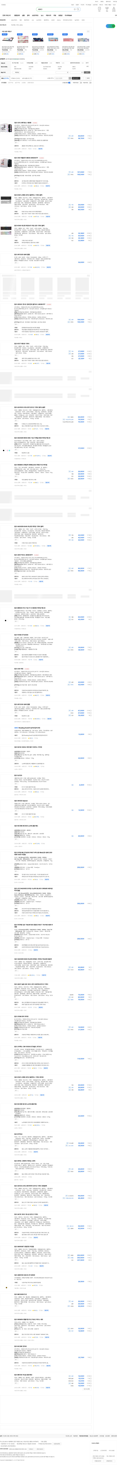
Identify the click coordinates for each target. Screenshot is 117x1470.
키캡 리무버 (25, 204)
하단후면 (51, 135)
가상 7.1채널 (25, 440)
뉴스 (42, 15)
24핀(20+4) (26, 1054)
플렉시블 (30, 445)
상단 (25, 132)
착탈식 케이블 (17, 204)
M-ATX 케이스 (17, 1019)
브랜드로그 (24, 148)
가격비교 (15, 78)
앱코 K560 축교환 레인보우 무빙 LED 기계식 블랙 (29, 226)
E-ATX (29, 160)
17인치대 (22, 832)
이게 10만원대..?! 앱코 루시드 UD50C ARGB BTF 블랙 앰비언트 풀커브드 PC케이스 (36, 331)
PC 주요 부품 (15, 63)
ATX (29, 125)
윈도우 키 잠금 (48, 201)
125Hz (42, 1138)
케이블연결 (27, 1049)
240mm (40, 172)
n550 (83, 20)
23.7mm (25, 1143)
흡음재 (15, 415)
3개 (31, 1056)
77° (47, 257)
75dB (47, 1163)
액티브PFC (44, 1051)
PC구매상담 (88, 4)
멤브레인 (30, 1137)
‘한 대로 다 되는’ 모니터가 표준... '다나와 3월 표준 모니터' (35, 874)
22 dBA (29, 837)
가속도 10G (42, 469)
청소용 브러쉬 (32, 204)
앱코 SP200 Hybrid (20, 801)
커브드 (37, 895)
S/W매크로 (43, 411)
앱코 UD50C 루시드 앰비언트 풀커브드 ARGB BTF (29, 304)
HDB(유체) (43, 642)
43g (42, 988)
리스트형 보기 (82, 78)
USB (19, 257)
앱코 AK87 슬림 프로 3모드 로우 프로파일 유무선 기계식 (31, 984)
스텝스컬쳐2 (26, 201)
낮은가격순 (10, 82)
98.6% (36, 864)
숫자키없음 (30, 990)
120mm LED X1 (41, 313)
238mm (24, 170)
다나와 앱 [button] (3, 4)
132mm (35, 995)
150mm (23, 1052)
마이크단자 (22, 807)
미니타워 (29, 1021)
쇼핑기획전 (95, 4)
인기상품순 (3, 82)
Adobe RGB (31, 864)
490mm (34, 133)
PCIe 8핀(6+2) (25, 1056)
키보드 (15, 198)
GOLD (42, 1049)
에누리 (96, 1)
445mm (41, 351)
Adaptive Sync (30, 901)
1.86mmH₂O (36, 644)
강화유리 (37, 128)
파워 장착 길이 (34, 135)
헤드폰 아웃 (34, 896)
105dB (32, 612)
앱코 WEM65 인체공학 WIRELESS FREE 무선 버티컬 (30, 465)
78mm (42, 472)
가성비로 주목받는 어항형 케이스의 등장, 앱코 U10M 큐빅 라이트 (36, 1034)
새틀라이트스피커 (18, 778)
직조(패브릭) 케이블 (19, 536)
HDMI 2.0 (22, 869)
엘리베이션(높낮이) (31, 860)
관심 (35, 148)
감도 (44, 1163)
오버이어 (20, 444)
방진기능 (38, 532)
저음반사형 (23, 805)
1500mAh (18, 199)
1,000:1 (50, 859)
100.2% (47, 934)
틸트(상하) (39, 860)
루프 (27, 966)
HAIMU (32, 411)
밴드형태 (35, 445)
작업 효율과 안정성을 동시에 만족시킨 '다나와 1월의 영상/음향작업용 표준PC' (36, 329)
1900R (42, 895)
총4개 (25, 167)
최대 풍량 (17, 644)
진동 (28, 442)
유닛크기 (44, 780)
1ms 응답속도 (18, 201)
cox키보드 (38, 20)
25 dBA (28, 1117)
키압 (36, 199)
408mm (37, 162)
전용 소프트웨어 (40, 442)
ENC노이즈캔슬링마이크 (20, 442)
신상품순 (24, 82)
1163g (45, 1197)
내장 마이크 (17, 259)
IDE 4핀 (42, 1056)
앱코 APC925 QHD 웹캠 (22, 254)
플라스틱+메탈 (31, 1112)
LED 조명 (18, 860)
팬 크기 (20, 642)
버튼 (51, 675)
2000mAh (23, 988)
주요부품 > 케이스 (17, 25)
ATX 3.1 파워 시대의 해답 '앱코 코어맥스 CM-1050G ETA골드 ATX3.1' (36, 1063)
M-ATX (32, 125)
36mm (44, 837)
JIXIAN (31, 199)
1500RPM (22, 1117)
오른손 (26, 471)
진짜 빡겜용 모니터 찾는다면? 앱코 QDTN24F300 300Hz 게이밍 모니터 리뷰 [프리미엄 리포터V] (36, 945)
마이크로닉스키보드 (67, 20)
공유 (115, 15)
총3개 (25, 676)
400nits (16, 896)
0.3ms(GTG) (29, 931)
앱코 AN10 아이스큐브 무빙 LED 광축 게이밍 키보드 (8, 47)
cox (33, 20)
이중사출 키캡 (27, 203)
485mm (44, 680)
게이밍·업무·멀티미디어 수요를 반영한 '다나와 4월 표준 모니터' (36, 910)
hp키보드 (77, 20)
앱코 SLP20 (18, 775)
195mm (24, 1026)
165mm (24, 127)
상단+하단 (47, 471)
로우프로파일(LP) (18, 992)
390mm (34, 1117)
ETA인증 (38, 1049)
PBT (51, 415)
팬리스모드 (22, 1057)
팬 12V (22, 646)
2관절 (34, 755)
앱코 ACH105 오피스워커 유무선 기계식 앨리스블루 (29, 407)
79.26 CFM (23, 644)
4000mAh (18, 1190)
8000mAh (18, 411)
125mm (16, 537)
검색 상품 (27, 78)
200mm (41, 135)
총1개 (25, 1024)
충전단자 (23, 614)
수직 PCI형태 (23, 561)
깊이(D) (39, 133)
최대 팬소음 (43, 644)
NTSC (50, 864)
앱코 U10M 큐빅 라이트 (21, 1016)
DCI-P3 (42, 864)
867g (29, 206)
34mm (20, 353)
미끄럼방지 (18, 1113)
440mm (49, 966)
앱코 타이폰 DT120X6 (21, 635)
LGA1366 (27, 639)
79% (15, 865)
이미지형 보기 (84, 78)
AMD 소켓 (50, 639)
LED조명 (41, 833)
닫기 (16, 142)
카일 (42, 961)
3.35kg (28, 933)
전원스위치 (16, 472)
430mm (34, 567)
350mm (39, 837)
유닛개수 (35, 780)
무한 (46, 199)
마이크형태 (24, 445)
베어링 (38, 642)
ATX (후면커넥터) (38, 160)
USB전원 (16, 781)
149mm (37, 472)
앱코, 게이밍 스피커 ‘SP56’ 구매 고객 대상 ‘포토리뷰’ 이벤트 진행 (36, 1174)
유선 (24, 228)
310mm (34, 1026)
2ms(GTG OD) (38, 859)
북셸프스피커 (17, 803)
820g (24, 353)
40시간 (41, 612)
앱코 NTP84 (18, 1134)
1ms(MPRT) (48, 895)
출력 (28, 778)
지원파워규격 (22, 135)
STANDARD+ (17, 1051)
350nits (36, 931)
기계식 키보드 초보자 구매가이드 (29, 543)
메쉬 (26, 128)
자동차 (72, 4)
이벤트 (106, 4)
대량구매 (40, 148)
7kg (51, 860)
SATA (34, 1056)
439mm (33, 233)
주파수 (43, 778)
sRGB (21, 864)
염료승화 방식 (46, 1193)
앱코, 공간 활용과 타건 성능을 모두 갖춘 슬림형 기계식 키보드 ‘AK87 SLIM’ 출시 (36, 1002)
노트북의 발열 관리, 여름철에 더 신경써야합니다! (33, 763)
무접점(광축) (29, 961)
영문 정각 (16, 993)
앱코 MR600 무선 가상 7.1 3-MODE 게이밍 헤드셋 (29, 608)
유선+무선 (25, 198)
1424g (32, 418)
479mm (34, 170)
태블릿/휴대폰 (44, 63)
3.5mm (34, 610)
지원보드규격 (24, 125)
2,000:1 (22, 896)
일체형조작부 (26, 615)
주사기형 (35, 649)
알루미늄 (47, 755)
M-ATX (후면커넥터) (19, 162)
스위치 (27, 199)
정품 (72, 617)
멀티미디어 (47, 203)
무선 (20, 467)
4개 (45, 1056)
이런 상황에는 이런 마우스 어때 (29, 479)
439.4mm (42, 204)
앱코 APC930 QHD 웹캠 (22, 704)
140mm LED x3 (18, 132)
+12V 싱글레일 (26, 1051)
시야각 (43, 257)
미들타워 (29, 127)
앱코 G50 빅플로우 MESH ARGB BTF (26, 158)
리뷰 (55, 15)
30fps (39, 257)
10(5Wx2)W (27, 1163)
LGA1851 (44, 639)
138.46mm (30, 1197)
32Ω (34, 440)
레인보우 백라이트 (45, 230)
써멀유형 (30, 649)
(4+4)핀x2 (38, 1054)
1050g (29, 537)
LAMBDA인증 (48, 1049)
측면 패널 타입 (31, 128)
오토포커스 (23, 259)
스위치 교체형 (40, 201)
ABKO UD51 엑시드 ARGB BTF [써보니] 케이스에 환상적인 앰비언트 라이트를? (36, 576)
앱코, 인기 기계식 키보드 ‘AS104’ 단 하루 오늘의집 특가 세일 (36, 1202)
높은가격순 (17, 82)
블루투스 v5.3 (31, 1165)
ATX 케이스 (17, 125)
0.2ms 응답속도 (18, 963)
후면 (36, 130)
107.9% (38, 934)
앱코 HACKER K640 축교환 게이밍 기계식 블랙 (28, 526)
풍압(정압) (30, 644)
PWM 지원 (28, 647)
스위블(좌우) (46, 860)
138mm (19, 418)
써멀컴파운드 (24, 649)
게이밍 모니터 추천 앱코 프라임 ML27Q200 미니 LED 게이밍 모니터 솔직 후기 (36, 876)
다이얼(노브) (21, 415)
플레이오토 (108, 1)
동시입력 (43, 199)
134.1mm (16, 206)
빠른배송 (17, 72)
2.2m (49, 445)
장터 (28, 15)
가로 (38, 204)
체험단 (109, 4)
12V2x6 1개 (17, 1056)
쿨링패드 (29, 830)
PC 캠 (15, 257)
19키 (38, 1138)
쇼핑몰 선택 (50, 78)
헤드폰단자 (17, 807)
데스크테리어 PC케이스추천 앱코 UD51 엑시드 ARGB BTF (36, 578)
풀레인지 (30, 780)
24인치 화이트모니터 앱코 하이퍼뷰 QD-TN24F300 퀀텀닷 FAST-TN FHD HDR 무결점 (36, 947)
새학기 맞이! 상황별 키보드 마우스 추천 (31, 358)
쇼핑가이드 (35, 15)
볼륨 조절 (39, 444)
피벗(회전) (23, 860)
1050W (22, 1049)
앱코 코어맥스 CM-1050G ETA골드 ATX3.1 (28, 1046)
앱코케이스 (46, 20)
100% (24, 864)
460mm (44, 133)
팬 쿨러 (31, 637)
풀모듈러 (33, 1049)
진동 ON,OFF (17, 445)
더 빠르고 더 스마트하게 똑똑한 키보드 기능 (32, 424)
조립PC (77, 4)
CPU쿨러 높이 (17, 127)
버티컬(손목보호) (33, 471)
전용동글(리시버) (37, 198)
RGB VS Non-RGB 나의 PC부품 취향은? (32, 211)
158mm (42, 641)
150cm (16, 1167)
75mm (47, 472)
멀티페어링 (40, 203)
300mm (45, 1019)
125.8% (25, 934)
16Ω (28, 612)
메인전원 (21, 1054)
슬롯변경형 (29, 561)
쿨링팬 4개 (22, 1115)
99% (15, 1052)
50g (46, 529)
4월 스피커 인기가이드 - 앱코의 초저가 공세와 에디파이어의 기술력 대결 (36, 789)
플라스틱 (30, 833)
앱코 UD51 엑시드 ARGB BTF (23, 555)
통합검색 (17, 15)
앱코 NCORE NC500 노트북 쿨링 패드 (26, 826)
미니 (20, 1137)
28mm (44, 1117)
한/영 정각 (34, 203)
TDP (35, 637)
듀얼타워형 (26, 637)
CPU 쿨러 (16, 637)
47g (39, 411)
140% (24, 900)
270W (39, 637)
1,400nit (45, 859)
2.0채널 (39, 778)
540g (30, 1143)
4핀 (35, 642)
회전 (26, 755)
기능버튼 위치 (41, 471)
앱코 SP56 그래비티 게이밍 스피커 (24, 1161)
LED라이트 (32, 442)
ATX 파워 (16, 1049)
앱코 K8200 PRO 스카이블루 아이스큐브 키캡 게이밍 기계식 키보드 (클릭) (83, 47)
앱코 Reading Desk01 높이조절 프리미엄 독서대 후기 (34, 735)
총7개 (25, 130)
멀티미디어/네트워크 (75, 63)
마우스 (15, 467)
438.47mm (20, 1197)
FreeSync (37, 867)
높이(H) (29, 133)
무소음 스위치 (24, 472)
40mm (27, 418)
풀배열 (20, 198)
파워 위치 (46, 135)
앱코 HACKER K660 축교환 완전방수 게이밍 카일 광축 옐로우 (33, 959)
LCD (26, 415)
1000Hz (51, 199)
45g (38, 199)
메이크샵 (115, 1)
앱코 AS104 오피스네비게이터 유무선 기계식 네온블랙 (30, 1186)
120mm (25, 642)
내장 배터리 (50, 198)
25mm (43, 995)
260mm (22, 758)
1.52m (42, 617)
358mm (27, 995)
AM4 (16, 641)
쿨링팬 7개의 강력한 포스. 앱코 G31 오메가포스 (33, 146)
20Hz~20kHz (40, 440)
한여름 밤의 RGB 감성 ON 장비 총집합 (31, 327)
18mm (49, 233)
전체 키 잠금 (17, 203)
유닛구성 (25, 780)
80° (47, 707)
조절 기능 (22, 755)
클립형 (15, 260)
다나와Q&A (68, 15)
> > (23, 741)
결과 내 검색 (75, 78)
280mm (39, 1117)
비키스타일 (37, 230)
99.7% (46, 864)
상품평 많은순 (30, 82)
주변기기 (58, 63)
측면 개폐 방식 (45, 675)
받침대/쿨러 (23, 751)
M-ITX (36, 125)
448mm (48, 416)
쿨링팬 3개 (22, 835)
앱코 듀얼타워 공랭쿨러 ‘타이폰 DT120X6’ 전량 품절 (34, 654)
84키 (23, 1138)
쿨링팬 (21, 130)
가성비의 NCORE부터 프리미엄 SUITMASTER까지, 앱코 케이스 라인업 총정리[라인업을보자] (36, 690)
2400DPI (37, 467)
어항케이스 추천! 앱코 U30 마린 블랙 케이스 (32, 692)
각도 (28, 755)
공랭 (21, 637)
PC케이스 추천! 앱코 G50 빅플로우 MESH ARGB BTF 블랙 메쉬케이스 (36, 183)
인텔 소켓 (22, 639)
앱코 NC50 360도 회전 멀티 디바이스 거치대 (28, 747)
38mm (25, 206)
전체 (5, 78)
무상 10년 (28, 1052)
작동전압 (18, 646)
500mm (44, 170)
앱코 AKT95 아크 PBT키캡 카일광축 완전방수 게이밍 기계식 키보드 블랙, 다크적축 (38, 47)
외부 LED (22, 322)
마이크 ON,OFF (45, 444)
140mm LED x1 (41, 167)
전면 (48, 130)
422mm (43, 1026)
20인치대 (22, 753)
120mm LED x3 (31, 132)
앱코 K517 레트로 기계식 (21, 344)
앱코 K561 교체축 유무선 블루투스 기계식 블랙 (28, 195)
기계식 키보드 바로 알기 (27, 240)
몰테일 (102, 1)
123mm (27, 641)
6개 (37, 1056)
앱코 (21, 20)
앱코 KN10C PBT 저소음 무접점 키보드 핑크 (22, 47)
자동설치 (38, 259)
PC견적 (82, 4)
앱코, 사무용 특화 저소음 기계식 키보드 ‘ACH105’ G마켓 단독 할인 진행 (36, 426)
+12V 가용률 (34, 1051)
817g (47, 995)
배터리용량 (46, 612)
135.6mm (16, 1143)
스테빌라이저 (33, 201)
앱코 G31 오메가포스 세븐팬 (22, 123)
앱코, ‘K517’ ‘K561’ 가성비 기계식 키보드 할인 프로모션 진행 (36, 213)
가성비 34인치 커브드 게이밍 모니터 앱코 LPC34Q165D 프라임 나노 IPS (36, 913)
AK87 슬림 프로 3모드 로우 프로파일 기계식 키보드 (34, 1004)
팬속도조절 (44, 1112)
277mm (24, 567)
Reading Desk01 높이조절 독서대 (27, 728)
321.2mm (46, 1142)
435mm (44, 536)
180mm (49, 162)
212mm (24, 133)
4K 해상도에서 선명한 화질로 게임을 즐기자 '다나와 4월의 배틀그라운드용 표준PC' (36, 181)
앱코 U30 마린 (18, 669)
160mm (49, 308)
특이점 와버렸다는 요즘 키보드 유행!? (30, 242)
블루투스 (44, 198)
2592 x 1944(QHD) (31, 257)
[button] (99, 9)
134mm (42, 233)
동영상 (60, 15)
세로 (47, 204)
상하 (28, 469)
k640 (53, 20)
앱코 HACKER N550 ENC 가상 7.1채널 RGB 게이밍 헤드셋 (32, 438)
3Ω (41, 1163)
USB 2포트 (35, 833)
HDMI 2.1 (22, 939)
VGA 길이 (41, 125)
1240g (32, 968)
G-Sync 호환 (29, 867)
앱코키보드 (26, 20)
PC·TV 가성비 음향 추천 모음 (28, 787)
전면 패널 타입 (21, 128)
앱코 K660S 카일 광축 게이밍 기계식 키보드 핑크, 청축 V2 (68, 47)
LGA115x (38, 639)
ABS (22, 203)
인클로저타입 (17, 805)
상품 (23, 15)
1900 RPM (50, 642)
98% (33, 900)
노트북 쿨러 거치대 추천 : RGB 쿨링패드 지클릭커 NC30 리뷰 (36, 1122)
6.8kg (29, 898)
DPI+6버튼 (24, 467)
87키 (28, 988)
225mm (28, 758)
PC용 (25, 778)
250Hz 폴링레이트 (18, 471)
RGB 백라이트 (26, 413)
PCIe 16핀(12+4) (47, 1054)
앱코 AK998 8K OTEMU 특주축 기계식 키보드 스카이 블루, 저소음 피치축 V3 (53, 47)
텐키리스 (21, 987)
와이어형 (40, 445)
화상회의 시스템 (25, 453)
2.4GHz (45, 610)
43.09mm (39, 1197)
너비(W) (20, 133)
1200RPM (22, 837)
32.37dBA (49, 644)
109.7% (20, 936)
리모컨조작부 (26, 444)
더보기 (115, 4)
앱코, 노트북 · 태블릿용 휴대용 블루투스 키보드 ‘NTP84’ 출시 (36, 1149)
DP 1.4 (27, 869)
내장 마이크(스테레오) (19, 708)
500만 (23, 257)
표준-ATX (27, 135)
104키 (23, 199)
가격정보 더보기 (85, 136)
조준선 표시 (22, 867)
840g (15, 235)
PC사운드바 (17, 1163)
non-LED (22, 647)
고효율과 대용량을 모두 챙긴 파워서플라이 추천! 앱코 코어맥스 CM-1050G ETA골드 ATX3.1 (36, 1065)
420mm (37, 308)
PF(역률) (50, 1051)
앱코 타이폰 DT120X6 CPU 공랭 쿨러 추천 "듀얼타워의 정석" (36, 657)
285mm (24, 317)
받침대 (28, 751)
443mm (44, 567)
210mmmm (41, 318)
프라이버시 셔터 (30, 259)
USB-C (27, 614)
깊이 (19, 1052)
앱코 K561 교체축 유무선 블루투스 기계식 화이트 (29, 1077)
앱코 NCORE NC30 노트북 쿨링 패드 (25, 1104)
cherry (59, 20)
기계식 (30, 198)
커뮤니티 (101, 4)
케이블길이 (50, 1165)
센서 (31, 469)
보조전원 (33, 1054)
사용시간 (37, 612)
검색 (87, 72)
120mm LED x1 (41, 130)
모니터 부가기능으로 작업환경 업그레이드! (31, 908)
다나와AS (35, 122)
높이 (22, 206)
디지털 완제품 (30, 63)
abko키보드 (14, 20)
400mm (47, 125)
